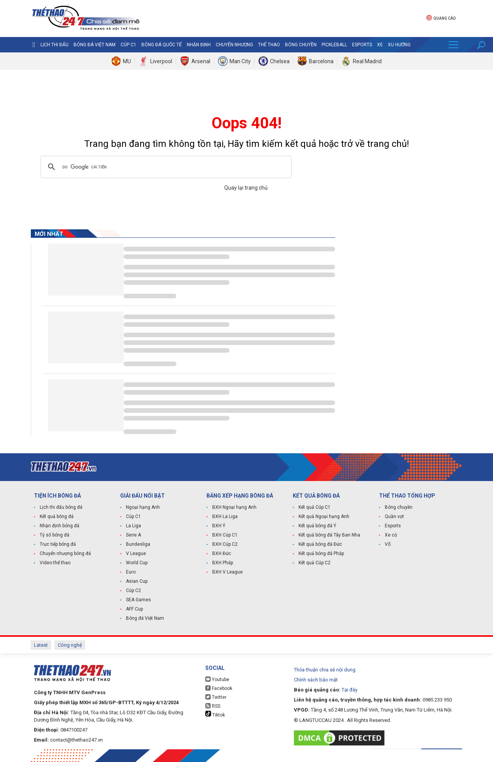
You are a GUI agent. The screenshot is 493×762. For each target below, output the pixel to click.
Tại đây (349, 690)
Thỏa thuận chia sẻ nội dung (324, 670)
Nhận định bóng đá (59, 525)
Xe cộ (391, 535)
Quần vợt (394, 516)
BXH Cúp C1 (225, 535)
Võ (388, 544)
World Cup (137, 562)
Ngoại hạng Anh (143, 507)
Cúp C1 (128, 44)
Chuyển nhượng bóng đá (65, 553)
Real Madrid (367, 61)
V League (136, 553)
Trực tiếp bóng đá (58, 544)
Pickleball (334, 44)
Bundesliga (138, 544)
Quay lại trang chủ (246, 188)
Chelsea (280, 61)
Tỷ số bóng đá (54, 535)
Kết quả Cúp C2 (314, 562)
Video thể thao (55, 562)
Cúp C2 (133, 590)
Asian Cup (137, 581)
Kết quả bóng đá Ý (317, 525)
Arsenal (200, 61)
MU (127, 61)
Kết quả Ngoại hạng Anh (323, 516)
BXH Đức (221, 553)
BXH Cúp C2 (225, 544)
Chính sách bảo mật (316, 680)
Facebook (218, 688)
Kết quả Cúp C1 (314, 507)
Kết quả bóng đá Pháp (321, 553)
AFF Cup (134, 609)
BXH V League (227, 572)
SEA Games (138, 599)
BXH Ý (218, 525)
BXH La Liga (225, 516)
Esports (362, 44)
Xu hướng (399, 44)
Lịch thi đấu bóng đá (61, 507)
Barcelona (321, 61)
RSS (212, 706)
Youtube (217, 679)
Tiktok (215, 714)
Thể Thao (269, 44)
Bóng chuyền (301, 44)
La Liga (133, 525)
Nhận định (199, 44)
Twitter (215, 697)
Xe (380, 44)
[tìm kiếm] (164, 167)
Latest (41, 645)
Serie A (133, 535)
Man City (240, 61)
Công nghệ (70, 645)
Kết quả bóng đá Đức (320, 544)
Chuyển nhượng (234, 44)
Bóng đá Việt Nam (95, 44)
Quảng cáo (441, 17)
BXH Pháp (222, 562)
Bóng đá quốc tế (161, 44)
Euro (131, 572)
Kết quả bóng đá (57, 516)
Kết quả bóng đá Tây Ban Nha (329, 535)
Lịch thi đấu (54, 44)
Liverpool (161, 61)
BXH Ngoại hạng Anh (234, 507)
